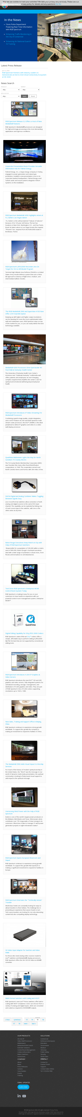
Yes (57, 4)
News (19, 1064)
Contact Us (44, 1062)
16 (43, 1020)
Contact (44, 1059)
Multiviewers (22, 1043)
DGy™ (29, 637)
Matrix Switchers (23, 1054)
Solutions (45, 1036)
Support (43, 1067)
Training (20, 1075)
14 (32, 1020)
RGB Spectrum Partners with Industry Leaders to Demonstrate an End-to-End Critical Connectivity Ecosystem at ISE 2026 (24, 75)
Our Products (24, 1036)
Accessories (21, 1056)
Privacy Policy (54, 1110)
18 (19, 1024)
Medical (43, 1048)
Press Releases (23, 1067)
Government (45, 1045)
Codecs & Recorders (24, 1052)
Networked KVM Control (25, 1045)
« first (7, 1020)
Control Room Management (26, 1050)
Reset (33, 96)
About (19, 1062)
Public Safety (45, 1052)
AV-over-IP (21, 1039)
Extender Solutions (24, 1048)
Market (23, 87)
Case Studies (22, 1071)
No (60, 4)
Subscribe (23, 1087)
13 (27, 1020)
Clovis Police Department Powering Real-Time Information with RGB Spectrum (19, 27)
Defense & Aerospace (48, 1041)
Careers (20, 1069)
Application (5, 93)
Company (21, 1059)
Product (4, 87)
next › (26, 1024)
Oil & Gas (44, 1050)
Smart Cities (44, 1056)
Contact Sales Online (47, 1069)
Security (43, 1054)
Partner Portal (45, 1064)
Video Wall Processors (25, 1041)
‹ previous (16, 1020)
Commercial (44, 1039)
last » (34, 1024)
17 (14, 1024)
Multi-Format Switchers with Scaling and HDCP (22, 998)
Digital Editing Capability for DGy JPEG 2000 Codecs (24, 633)
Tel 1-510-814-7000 (46, 1071)
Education (44, 1043)
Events (20, 1073)
